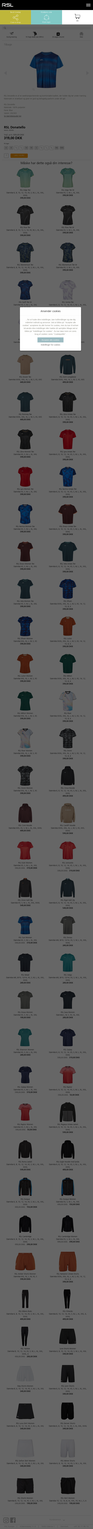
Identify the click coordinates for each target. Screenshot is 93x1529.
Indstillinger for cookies (50, 345)
